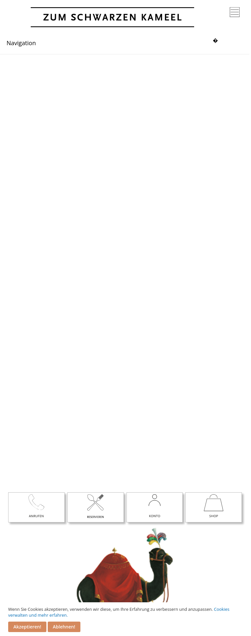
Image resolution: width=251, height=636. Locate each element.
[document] (126, 619)
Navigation (21, 43)
